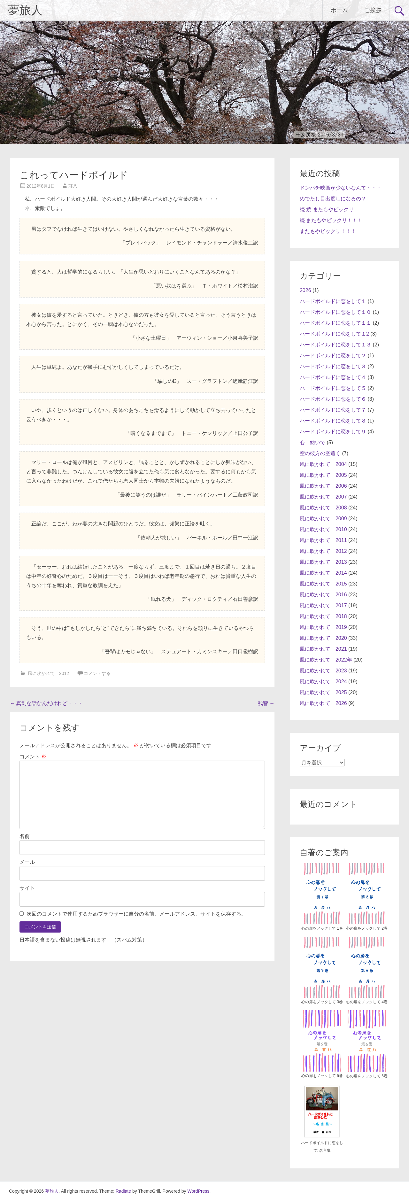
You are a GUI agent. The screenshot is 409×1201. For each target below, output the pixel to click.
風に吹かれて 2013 (323, 562)
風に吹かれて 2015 (323, 583)
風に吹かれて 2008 (323, 507)
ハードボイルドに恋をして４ (333, 377)
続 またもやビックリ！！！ (331, 220)
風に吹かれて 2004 (323, 464)
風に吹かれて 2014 (323, 573)
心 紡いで (312, 442)
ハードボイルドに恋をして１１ (335, 323)
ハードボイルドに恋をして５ (333, 388)
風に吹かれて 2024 (323, 681)
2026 (305, 290)
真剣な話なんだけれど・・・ (46, 703)
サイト (27, 888)
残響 (266, 703)
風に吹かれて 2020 (323, 638)
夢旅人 (25, 10)
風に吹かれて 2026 (323, 703)
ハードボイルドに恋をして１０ (335, 312)
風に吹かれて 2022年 (326, 659)
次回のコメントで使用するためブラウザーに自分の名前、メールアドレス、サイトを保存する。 (136, 914)
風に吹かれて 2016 (323, 594)
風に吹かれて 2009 (323, 518)
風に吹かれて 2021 (323, 649)
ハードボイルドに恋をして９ (333, 431)
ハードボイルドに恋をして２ (333, 355)
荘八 (72, 186)
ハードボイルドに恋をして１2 (334, 334)
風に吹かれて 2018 (323, 616)
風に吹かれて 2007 (323, 497)
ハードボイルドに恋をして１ (333, 301)
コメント (32, 756)
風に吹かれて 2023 (323, 670)
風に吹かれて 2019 (323, 627)
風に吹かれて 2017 (323, 605)
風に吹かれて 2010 (323, 529)
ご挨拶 (373, 10)
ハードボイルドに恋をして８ (333, 420)
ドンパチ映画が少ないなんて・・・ (341, 187)
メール (27, 862)
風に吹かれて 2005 (323, 475)
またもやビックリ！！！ (328, 231)
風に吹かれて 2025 (323, 692)
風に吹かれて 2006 (323, 486)
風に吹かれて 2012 (48, 673)
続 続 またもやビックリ (327, 209)
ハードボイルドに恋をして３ (333, 366)
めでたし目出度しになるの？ (333, 198)
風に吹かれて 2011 (323, 540)
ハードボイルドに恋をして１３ (335, 344)
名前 (24, 836)
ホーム (339, 10)
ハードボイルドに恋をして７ (333, 410)
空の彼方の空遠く (320, 453)
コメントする (97, 673)
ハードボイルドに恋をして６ (333, 399)
